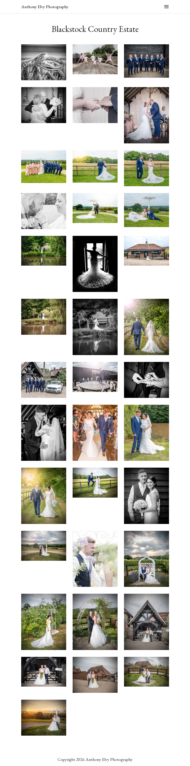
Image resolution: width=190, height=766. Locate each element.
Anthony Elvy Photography (44, 6)
